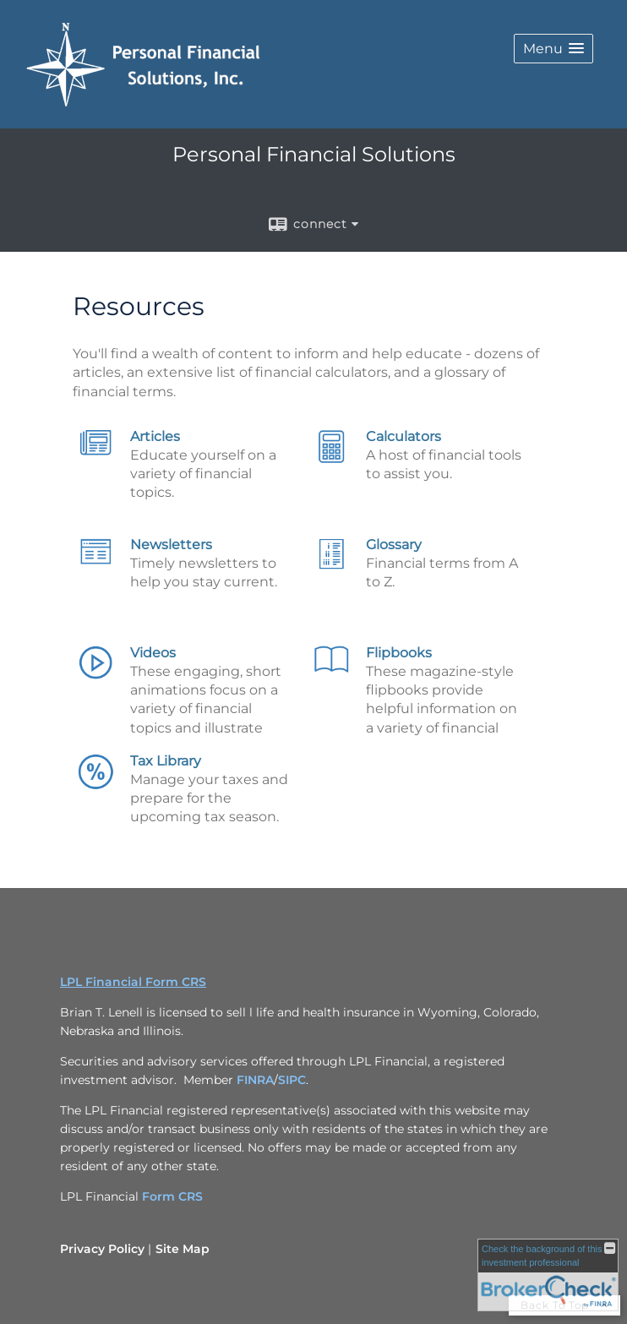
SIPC (292, 1079)
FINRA (255, 1079)
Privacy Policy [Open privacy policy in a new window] (102, 1248)
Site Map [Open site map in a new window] (182, 1248)
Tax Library (165, 761)
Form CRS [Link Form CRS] (172, 1196)
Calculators (403, 436)
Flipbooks (399, 653)
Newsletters (171, 545)
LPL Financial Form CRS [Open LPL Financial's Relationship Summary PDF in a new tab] (133, 981)
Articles (155, 436)
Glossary (394, 545)
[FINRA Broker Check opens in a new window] (548, 1275)
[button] (553, 48)
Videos (153, 653)
